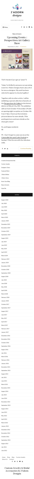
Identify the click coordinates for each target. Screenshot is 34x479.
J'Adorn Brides (5, 174)
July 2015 (4, 377)
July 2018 (4, 280)
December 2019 (5, 224)
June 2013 (4, 412)
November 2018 (5, 266)
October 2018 (5, 269)
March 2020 (4, 217)
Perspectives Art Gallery (13, 103)
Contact (11, 459)
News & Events (17, 34)
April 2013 (4, 419)
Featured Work (5, 171)
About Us (5, 459)
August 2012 (4, 443)
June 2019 (4, 245)
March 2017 (4, 325)
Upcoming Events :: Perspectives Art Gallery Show (17, 40)
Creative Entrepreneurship (8, 160)
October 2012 (5, 436)
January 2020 (5, 221)
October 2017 (5, 304)
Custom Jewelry (5, 164)
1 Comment (23, 46)
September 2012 (5, 440)
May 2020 (4, 210)
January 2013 (5, 426)
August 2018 (4, 276)
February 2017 (5, 328)
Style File (3, 188)
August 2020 (4, 200)
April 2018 (4, 290)
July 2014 (4, 395)
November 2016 (5, 339)
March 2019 (4, 255)
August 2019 (4, 238)
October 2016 (5, 342)
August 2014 (4, 391)
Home (3, 457)
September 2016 (5, 346)
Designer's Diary (5, 167)
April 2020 (4, 214)
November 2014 (5, 388)
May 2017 (4, 318)
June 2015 (4, 381)
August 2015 (4, 374)
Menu (5, 27)
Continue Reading (25, 148)
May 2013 (4, 415)
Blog (13, 457)
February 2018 (5, 297)
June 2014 (4, 398)
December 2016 (5, 335)
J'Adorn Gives (5, 178)
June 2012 (4, 450)
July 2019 (4, 241)
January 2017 (5, 332)
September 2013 (5, 405)
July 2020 (4, 203)
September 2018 (5, 273)
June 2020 (4, 207)
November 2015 (5, 367)
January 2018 (5, 301)
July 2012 (4, 447)
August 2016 (4, 349)
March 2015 (4, 384)
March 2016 (4, 356)
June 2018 (4, 283)
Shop (8, 457)
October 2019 (5, 231)
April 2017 (4, 321)
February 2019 (5, 259)
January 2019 (5, 262)
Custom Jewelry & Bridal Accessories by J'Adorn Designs (17, 471)
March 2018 (4, 294)
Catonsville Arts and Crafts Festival (13, 137)
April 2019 (4, 252)
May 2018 (4, 287)
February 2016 (5, 360)
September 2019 (5, 234)
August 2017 (4, 311)
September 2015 (5, 370)
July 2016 (4, 353)
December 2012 (5, 429)
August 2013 (4, 408)
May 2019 (4, 248)
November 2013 (5, 402)
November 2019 (5, 227)
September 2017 (5, 308)
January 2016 (5, 363)
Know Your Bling (5, 181)
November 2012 (5, 433)
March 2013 (4, 422)
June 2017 (4, 314)
